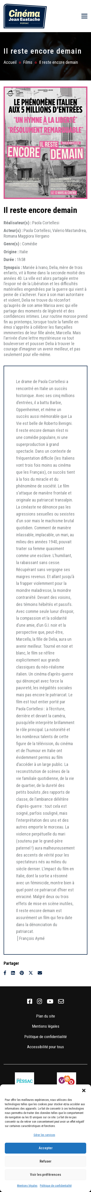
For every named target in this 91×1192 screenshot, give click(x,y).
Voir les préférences (45, 1174)
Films (27, 62)
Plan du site (45, 1016)
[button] (83, 1090)
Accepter (46, 1148)
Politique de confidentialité (56, 1185)
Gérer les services (44, 1135)
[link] (29, 1001)
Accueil (10, 62)
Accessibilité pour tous (45, 1046)
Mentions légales (27, 1185)
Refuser (45, 1161)
